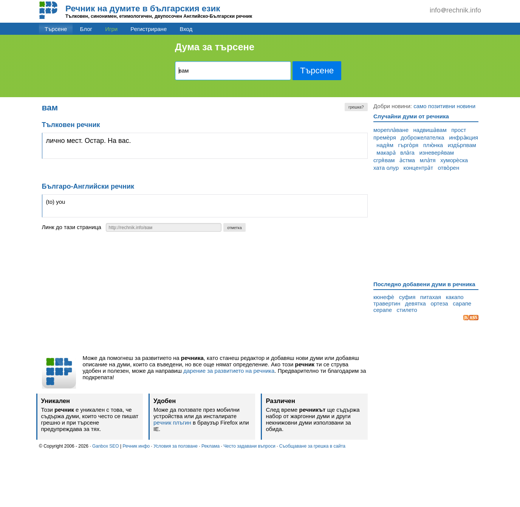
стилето (407, 310)
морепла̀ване (391, 130)
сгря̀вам (384, 160)
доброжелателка (422, 137)
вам (50, 107)
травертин (386, 303)
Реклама (210, 446)
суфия (407, 297)
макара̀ (385, 152)
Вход (186, 29)
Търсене (56, 29)
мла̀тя (428, 160)
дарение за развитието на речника (228, 370)
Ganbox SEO (105, 446)
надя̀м (384, 145)
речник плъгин (172, 422)
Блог (86, 29)
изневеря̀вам (436, 152)
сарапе (462, 303)
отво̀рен (449, 167)
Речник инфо (136, 446)
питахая (430, 297)
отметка (234, 227)
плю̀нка (433, 145)
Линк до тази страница (71, 227)
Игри (111, 29)
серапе (382, 310)
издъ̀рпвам (462, 145)
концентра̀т (418, 167)
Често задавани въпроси (249, 446)
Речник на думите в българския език (142, 8)
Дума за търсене (214, 47)
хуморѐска (454, 160)
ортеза (439, 303)
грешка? (356, 107)
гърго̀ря (408, 145)
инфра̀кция (463, 137)
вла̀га (407, 152)
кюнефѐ (383, 297)
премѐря (384, 137)
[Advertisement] (205, 295)
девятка (415, 303)
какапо (455, 297)
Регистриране (148, 29)
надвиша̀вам (430, 130)
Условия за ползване (175, 446)
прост (458, 130)
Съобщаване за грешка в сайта (312, 446)
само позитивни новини (444, 106)
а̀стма (407, 160)
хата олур (386, 167)
